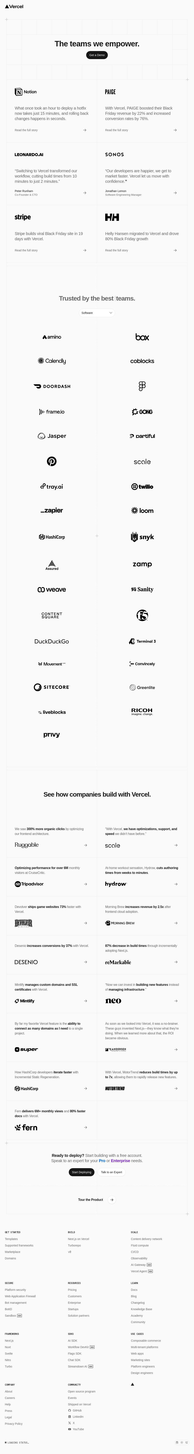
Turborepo (74, 1245)
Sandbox (13, 1315)
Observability (139, 1258)
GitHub (75, 1410)
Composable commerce (146, 1340)
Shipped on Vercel (79, 1404)
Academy (137, 1315)
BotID (8, 1309)
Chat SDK (74, 1360)
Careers (10, 1398)
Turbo (8, 1366)
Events (72, 1398)
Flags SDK (75, 1353)
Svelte (9, 1353)
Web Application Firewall (20, 1296)
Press (8, 1410)
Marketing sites (140, 1360)
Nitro (8, 1360)
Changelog (138, 1302)
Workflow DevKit (81, 1347)
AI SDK (72, 1340)
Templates (11, 1239)
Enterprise (74, 1302)
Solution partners (78, 1315)
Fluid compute (140, 1245)
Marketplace (12, 1251)
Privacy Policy (13, 1423)
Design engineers (142, 1373)
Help (8, 1404)
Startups (73, 1309)
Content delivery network (146, 1239)
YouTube (76, 1429)
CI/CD (135, 1251)
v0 (69, 1252)
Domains (10, 1258)
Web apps (137, 1353)
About (8, 1391)
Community (138, 1322)
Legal (8, 1417)
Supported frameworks (19, 1245)
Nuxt (8, 1347)
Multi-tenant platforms (144, 1347)
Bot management (16, 1302)
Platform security (15, 1289)
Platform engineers (143, 1366)
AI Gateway (141, 1264)
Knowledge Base (141, 1309)
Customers (75, 1296)
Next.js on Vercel (78, 1239)
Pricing (72, 1289)
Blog (134, 1296)
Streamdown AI (80, 1366)
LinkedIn (76, 1416)
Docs (134, 1289)
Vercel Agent (142, 1271)
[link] (97, 55)
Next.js (9, 1340)
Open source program (81, 1391)
